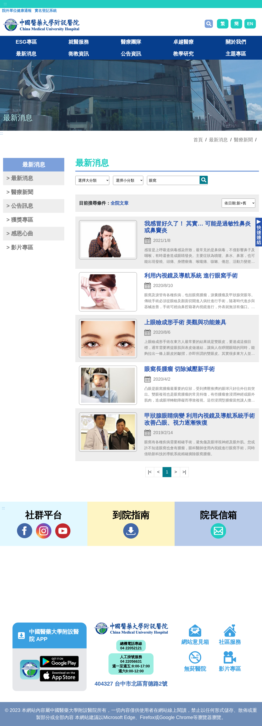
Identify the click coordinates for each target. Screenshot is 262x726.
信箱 (218, 531)
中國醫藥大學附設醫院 (131, 628)
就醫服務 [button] (78, 42)
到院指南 (131, 531)
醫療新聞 (243, 139)
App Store (59, 676)
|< (150, 471)
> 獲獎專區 (19, 220)
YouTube (62, 530)
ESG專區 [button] (26, 42)
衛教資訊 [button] (78, 54)
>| (184, 471)
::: (5, 4)
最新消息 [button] (26, 54)
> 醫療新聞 (19, 192)
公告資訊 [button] (131, 54)
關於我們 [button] (236, 42)
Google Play (59, 662)
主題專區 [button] (236, 54)
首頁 (198, 139)
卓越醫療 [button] (183, 42)
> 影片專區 (19, 247)
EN (250, 23)
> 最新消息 (19, 178)
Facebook (24, 530)
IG (43, 531)
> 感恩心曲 (19, 233)
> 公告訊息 (19, 206)
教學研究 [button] (183, 54)
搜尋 (209, 24)
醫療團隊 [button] (131, 42)
